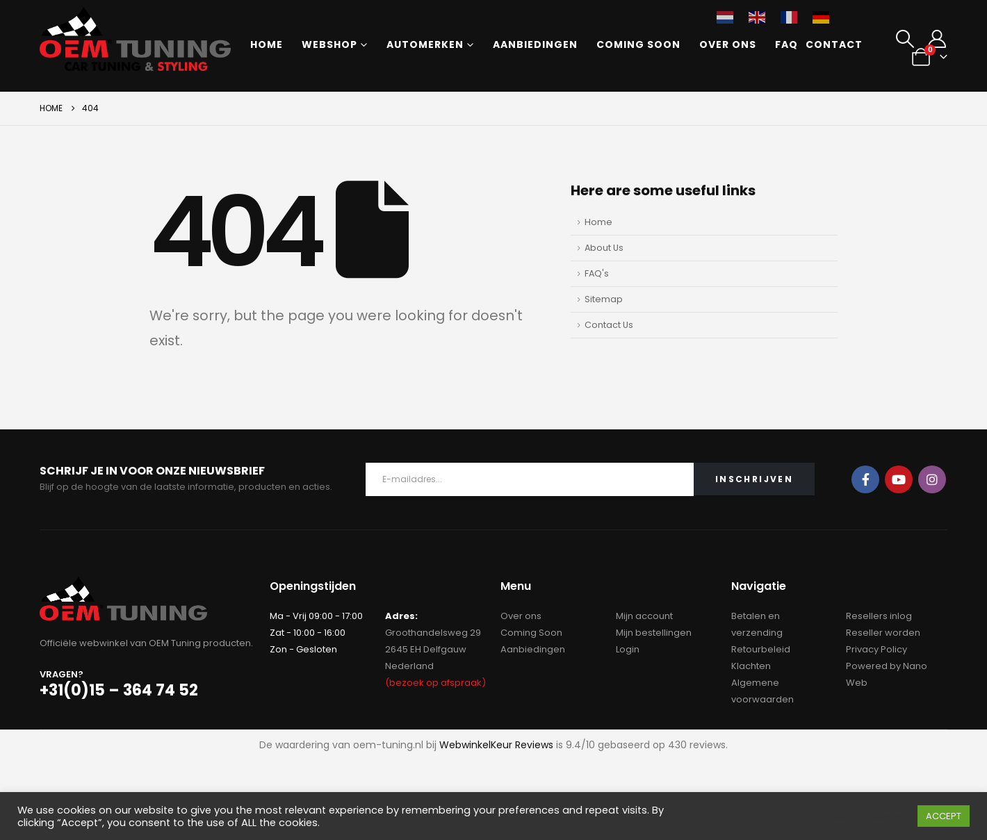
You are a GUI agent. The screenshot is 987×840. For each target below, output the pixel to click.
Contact (834, 44)
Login (627, 649)
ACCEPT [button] (943, 816)
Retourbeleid (760, 649)
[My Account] (936, 39)
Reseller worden (883, 632)
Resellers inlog (879, 616)
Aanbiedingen (535, 44)
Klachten (751, 666)
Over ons (727, 44)
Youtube (899, 479)
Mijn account (644, 616)
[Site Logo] (135, 39)
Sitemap (604, 299)
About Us (604, 248)
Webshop (329, 44)
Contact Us (609, 325)
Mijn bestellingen (654, 632)
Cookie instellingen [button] (860, 816)
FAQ (786, 44)
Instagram (932, 479)
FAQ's (597, 273)
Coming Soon (638, 44)
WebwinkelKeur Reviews (496, 745)
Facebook (865, 479)
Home (266, 44)
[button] (905, 39)
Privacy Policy (876, 649)
